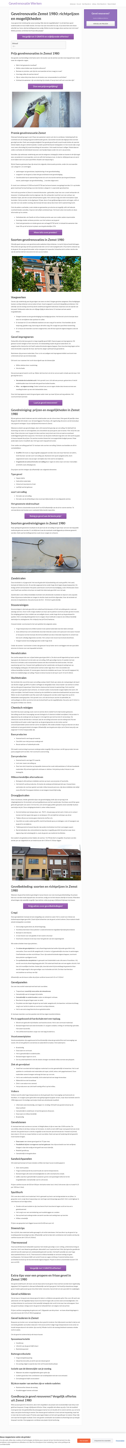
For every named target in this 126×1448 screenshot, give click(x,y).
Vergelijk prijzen (100, 24)
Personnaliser (120, 1440)
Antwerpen (73, 4)
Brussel (79, 4)
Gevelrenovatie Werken (25, 3)
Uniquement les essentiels (102, 1440)
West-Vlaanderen (101, 4)
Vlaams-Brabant (111, 4)
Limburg (94, 4)
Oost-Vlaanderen (86, 4)
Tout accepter (84, 1440)
